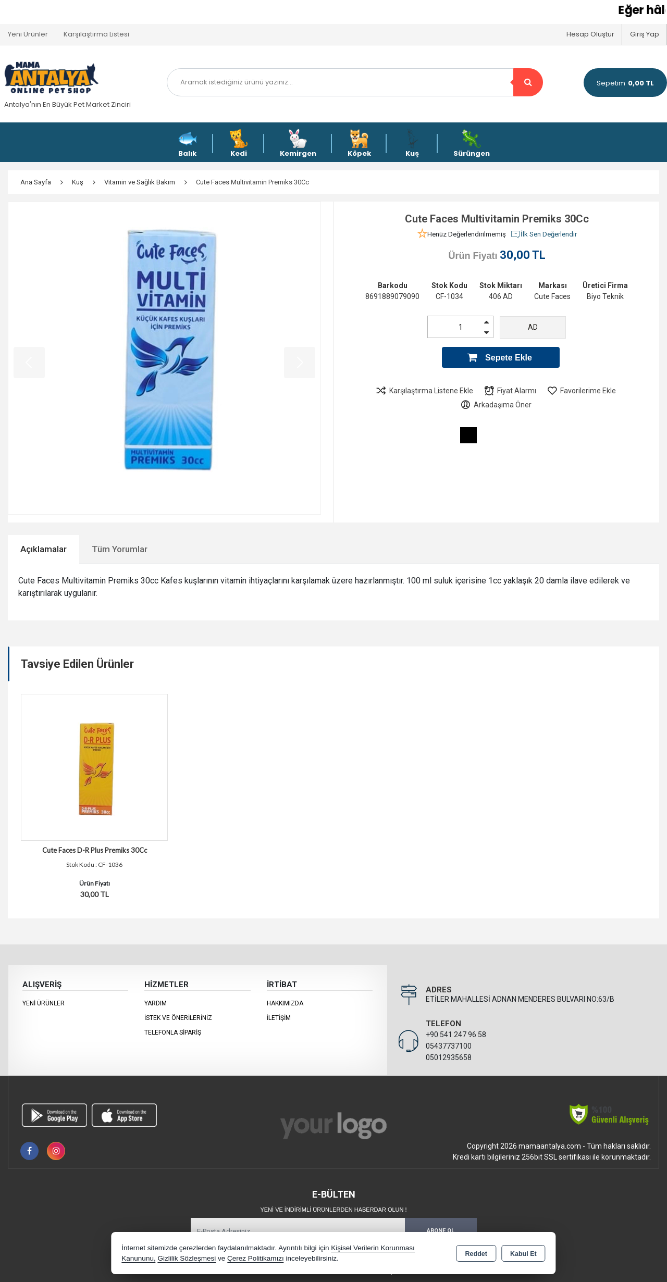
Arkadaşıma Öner (496, 405)
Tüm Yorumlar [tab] (119, 549)
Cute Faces (552, 296)
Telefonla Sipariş (172, 1032)
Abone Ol (440, 1230)
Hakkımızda (285, 1003)
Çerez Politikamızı (255, 1258)
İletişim (279, 1018)
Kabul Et (523, 1254)
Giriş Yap (644, 34)
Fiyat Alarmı (510, 390)
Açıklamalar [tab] (43, 549)
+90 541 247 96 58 (456, 1034)
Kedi (239, 143)
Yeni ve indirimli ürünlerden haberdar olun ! (333, 1209)
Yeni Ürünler (43, 1003)
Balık (187, 143)
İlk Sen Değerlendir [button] (543, 234)
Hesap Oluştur (590, 34)
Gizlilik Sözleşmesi (186, 1258)
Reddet (476, 1254)
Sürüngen (471, 143)
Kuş (412, 143)
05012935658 (449, 1057)
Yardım (155, 1003)
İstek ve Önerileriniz (178, 1018)
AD (533, 327)
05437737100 (449, 1046)
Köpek (359, 143)
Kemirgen (298, 143)
